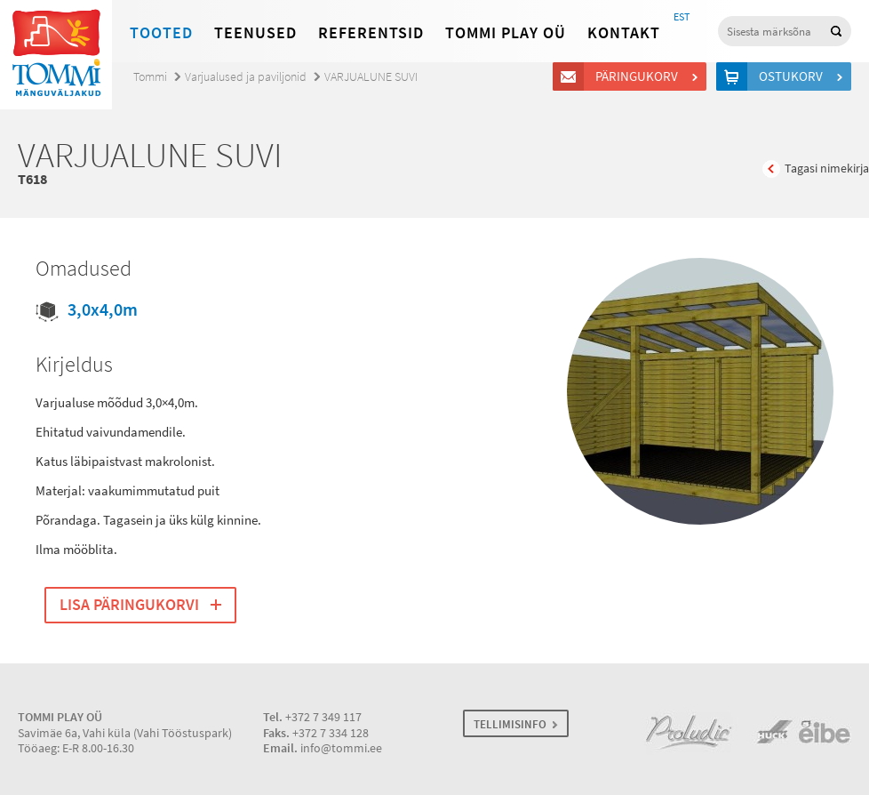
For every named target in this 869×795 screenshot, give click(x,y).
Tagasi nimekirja (827, 168)
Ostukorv (793, 76)
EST (682, 17)
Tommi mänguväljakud (56, 54)
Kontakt (623, 33)
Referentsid (371, 33)
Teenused (255, 33)
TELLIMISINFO (510, 724)
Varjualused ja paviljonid (246, 76)
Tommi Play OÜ (505, 33)
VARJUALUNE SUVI (371, 76)
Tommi (150, 76)
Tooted (161, 33)
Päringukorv (639, 76)
